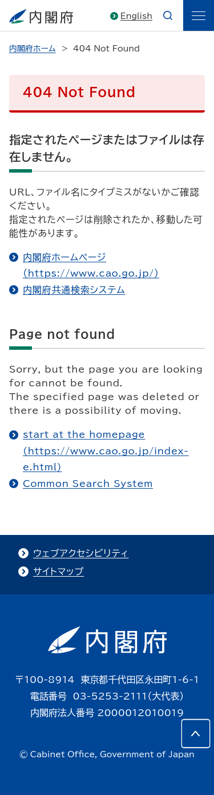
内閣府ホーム (32, 49)
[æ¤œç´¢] (167, 15)
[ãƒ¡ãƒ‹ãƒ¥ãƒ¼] (198, 15)
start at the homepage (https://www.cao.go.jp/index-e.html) (106, 451)
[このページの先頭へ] (195, 733)
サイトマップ (58, 571)
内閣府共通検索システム (74, 289)
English (136, 16)
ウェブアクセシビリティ (80, 553)
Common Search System (88, 483)
